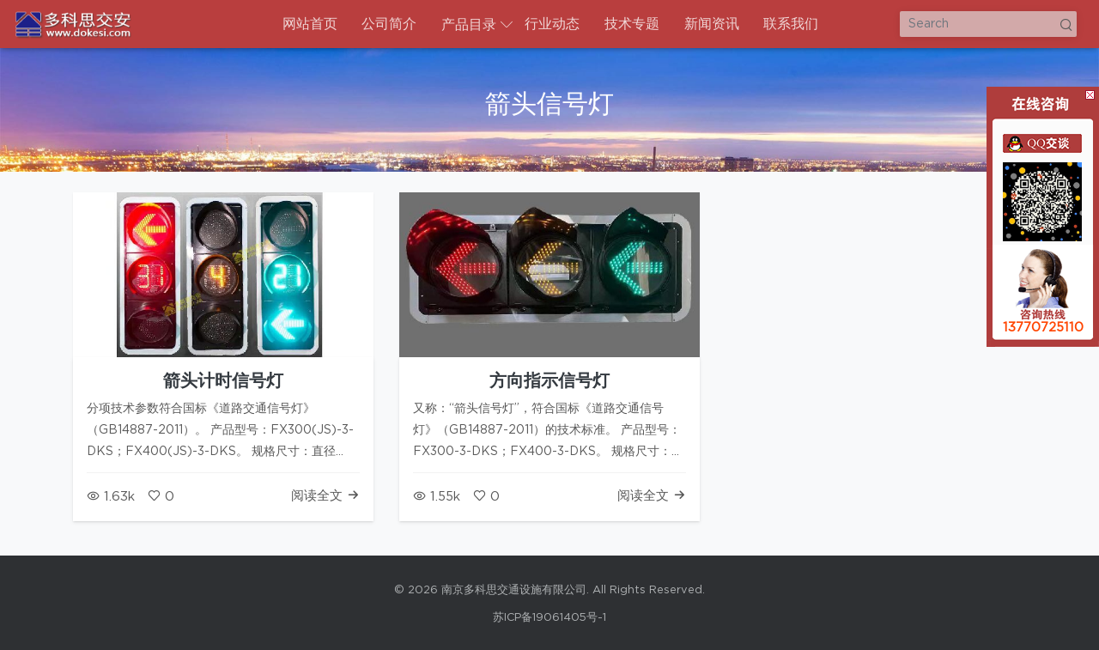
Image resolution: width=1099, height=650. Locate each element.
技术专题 (631, 24)
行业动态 (552, 24)
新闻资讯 (711, 24)
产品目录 (468, 25)
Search (1065, 24)
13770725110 (1043, 327)
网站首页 (309, 24)
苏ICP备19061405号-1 (549, 617)
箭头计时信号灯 (223, 381)
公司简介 (388, 24)
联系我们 (790, 24)
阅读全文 (325, 495)
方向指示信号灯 (549, 381)
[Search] (988, 24)
